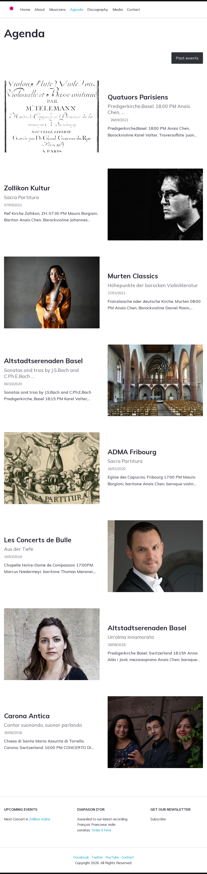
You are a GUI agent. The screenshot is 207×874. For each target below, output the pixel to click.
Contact (133, 9)
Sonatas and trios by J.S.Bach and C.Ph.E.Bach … (41, 373)
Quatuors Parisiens (138, 97)
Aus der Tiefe (18, 549)
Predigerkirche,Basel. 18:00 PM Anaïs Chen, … (149, 109)
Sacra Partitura (21, 197)
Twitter (97, 857)
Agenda (76, 9)
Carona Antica (27, 715)
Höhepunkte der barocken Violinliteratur (153, 285)
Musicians (57, 9)
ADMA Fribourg (132, 452)
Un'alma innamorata (131, 637)
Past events (187, 58)
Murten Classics (133, 276)
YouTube (112, 857)
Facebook (81, 857)
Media (118, 9)
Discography (97, 9)
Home (25, 9)
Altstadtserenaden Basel (43, 360)
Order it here (101, 830)
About (39, 9)
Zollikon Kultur (27, 188)
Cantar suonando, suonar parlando (43, 725)
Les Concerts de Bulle (37, 540)
